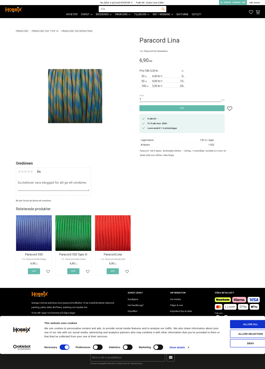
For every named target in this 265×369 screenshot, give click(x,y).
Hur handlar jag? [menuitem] (135, 305)
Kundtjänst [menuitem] (133, 299)
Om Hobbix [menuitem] (175, 299)
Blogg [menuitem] (173, 317)
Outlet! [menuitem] (196, 20)
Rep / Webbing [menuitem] (161, 20)
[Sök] (163, 12)
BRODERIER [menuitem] (102, 20)
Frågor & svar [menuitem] (176, 305)
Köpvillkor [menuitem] (132, 311)
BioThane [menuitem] (182, 20)
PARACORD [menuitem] (121, 20)
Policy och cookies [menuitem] (137, 317)
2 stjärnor (22, 171)
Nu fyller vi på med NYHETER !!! (116, 2)
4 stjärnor (28, 171)
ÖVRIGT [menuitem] (85, 20)
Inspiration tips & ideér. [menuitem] (181, 311)
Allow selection (237, 348)
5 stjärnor (31, 171)
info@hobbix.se (80, 318)
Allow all (236, 339)
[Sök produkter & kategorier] (130, 12)
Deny (236, 358)
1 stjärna (19, 171)
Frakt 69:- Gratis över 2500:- (150, 2)
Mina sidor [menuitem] (133, 323)
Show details (177, 362)
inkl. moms (254, 2)
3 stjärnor (25, 171)
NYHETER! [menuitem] (72, 20)
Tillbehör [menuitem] (140, 20)
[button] (251, 12)
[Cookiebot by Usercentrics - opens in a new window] (22, 362)
